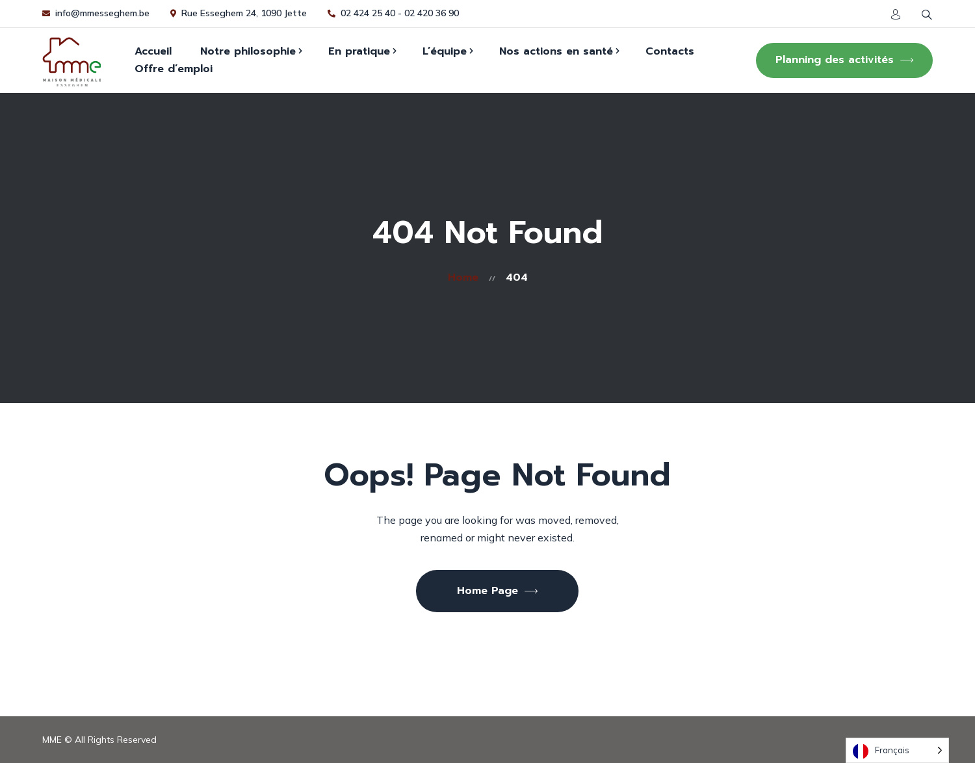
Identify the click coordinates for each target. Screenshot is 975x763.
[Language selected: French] (897, 750)
